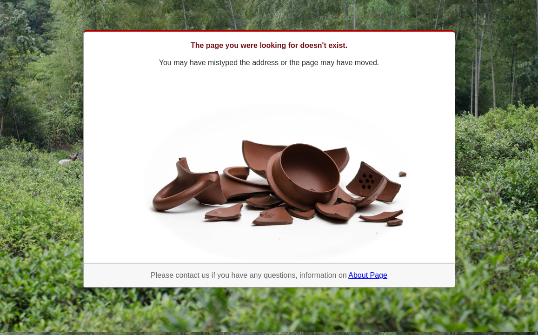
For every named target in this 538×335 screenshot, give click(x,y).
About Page (367, 275)
